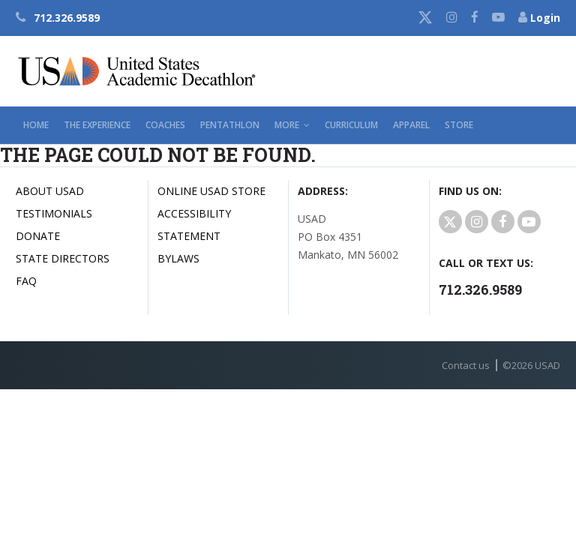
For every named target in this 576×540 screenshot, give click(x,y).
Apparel (411, 124)
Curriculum (351, 124)
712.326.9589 (58, 17)
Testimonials (54, 213)
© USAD (531, 365)
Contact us (466, 365)
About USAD (50, 191)
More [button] (292, 124)
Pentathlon (230, 124)
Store (459, 124)
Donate (38, 236)
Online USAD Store (212, 191)
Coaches (165, 124)
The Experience (97, 124)
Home (36, 124)
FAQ (26, 281)
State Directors (63, 258)
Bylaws (179, 258)
